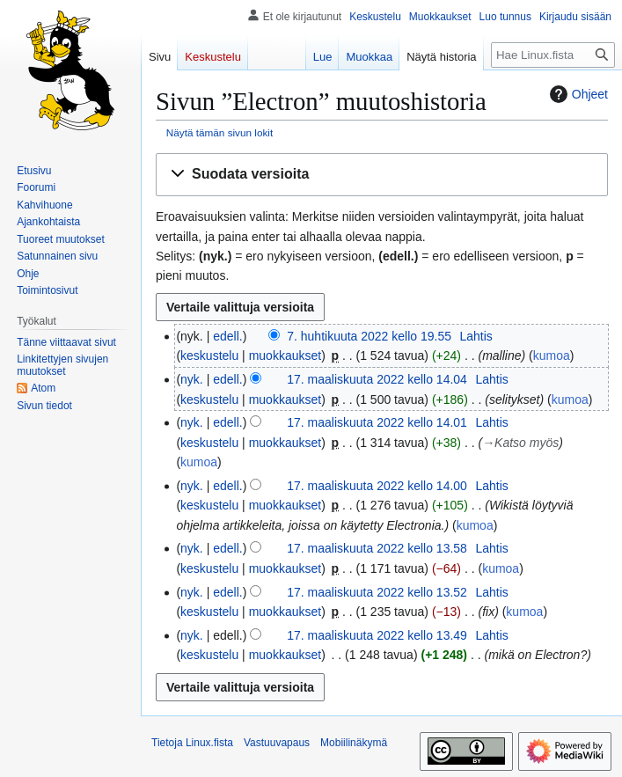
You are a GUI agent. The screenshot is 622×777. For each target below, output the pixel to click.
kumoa (551, 355)
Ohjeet (576, 94)
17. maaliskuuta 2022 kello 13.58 (377, 548)
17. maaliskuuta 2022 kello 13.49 (377, 635)
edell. (227, 336)
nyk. (191, 379)
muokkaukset (285, 355)
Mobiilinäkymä (353, 743)
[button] (382, 175)
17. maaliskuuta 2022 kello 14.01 (377, 422)
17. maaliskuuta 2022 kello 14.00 (377, 486)
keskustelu (209, 355)
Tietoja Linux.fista (192, 743)
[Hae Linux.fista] (553, 55)
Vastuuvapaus (277, 743)
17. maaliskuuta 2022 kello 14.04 (377, 379)
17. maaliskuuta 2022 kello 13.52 (377, 592)
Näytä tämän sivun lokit (219, 132)
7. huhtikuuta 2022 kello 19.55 (369, 336)
